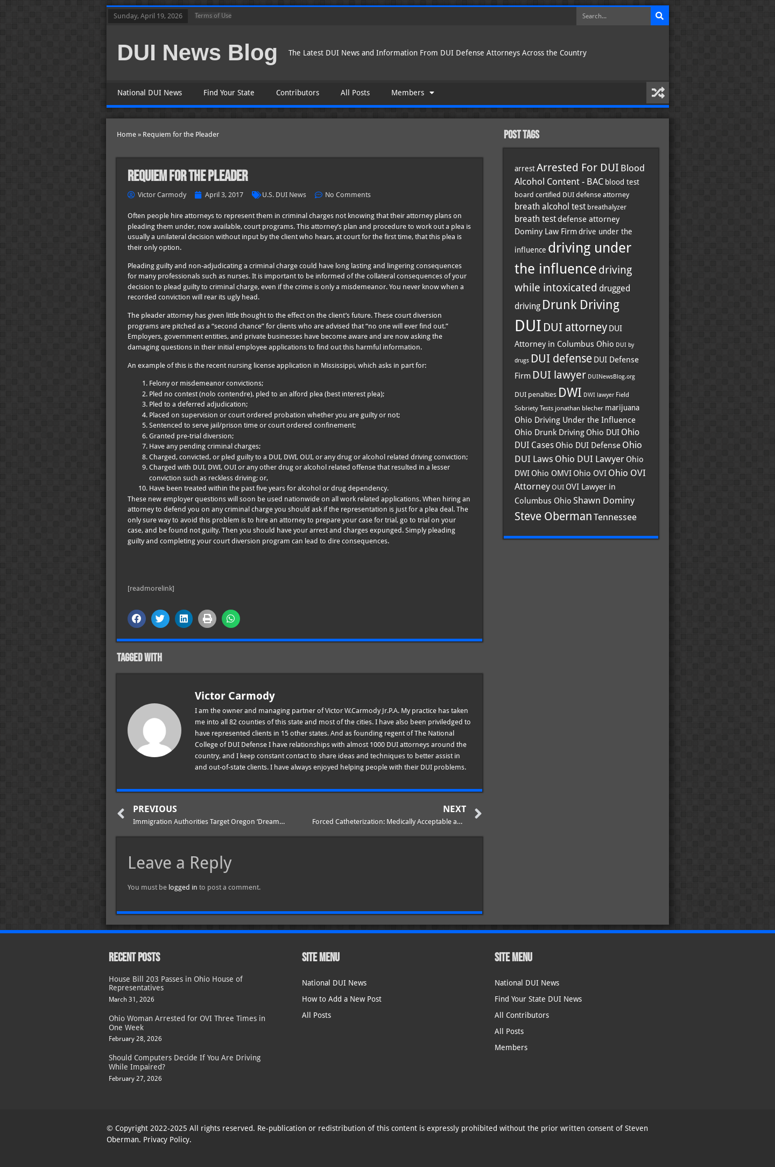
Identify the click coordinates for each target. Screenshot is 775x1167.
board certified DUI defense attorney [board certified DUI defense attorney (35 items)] (572, 194)
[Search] (660, 16)
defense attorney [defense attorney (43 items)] (588, 219)
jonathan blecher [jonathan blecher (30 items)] (579, 408)
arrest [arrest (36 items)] (525, 168)
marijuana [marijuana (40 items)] (622, 407)
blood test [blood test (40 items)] (622, 182)
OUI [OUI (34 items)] (558, 487)
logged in (183, 887)
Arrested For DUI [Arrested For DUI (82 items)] (578, 167)
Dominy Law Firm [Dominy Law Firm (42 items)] (546, 231)
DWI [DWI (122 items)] (570, 392)
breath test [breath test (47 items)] (535, 219)
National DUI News (149, 92)
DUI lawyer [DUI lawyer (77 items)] (559, 375)
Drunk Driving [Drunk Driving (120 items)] (580, 304)
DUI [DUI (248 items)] (528, 326)
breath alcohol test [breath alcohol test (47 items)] (550, 206)
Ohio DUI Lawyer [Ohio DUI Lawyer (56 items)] (589, 458)
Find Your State (229, 92)
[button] (137, 619)
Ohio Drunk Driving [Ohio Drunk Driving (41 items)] (549, 432)
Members (412, 92)
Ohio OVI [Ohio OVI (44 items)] (590, 473)
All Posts (355, 92)
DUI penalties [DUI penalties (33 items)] (535, 394)
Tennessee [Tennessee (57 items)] (615, 517)
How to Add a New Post (342, 999)
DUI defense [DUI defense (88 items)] (561, 358)
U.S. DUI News (284, 195)
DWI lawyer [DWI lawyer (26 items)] (598, 395)
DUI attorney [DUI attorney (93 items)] (575, 327)
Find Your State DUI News (538, 999)
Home (126, 134)
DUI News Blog (197, 52)
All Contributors (522, 1015)
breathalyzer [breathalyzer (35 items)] (606, 206)
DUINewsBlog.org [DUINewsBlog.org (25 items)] (611, 376)
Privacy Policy (166, 1139)
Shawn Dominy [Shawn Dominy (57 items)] (604, 500)
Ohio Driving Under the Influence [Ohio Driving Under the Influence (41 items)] (575, 419)
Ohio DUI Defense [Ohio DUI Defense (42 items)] (588, 445)
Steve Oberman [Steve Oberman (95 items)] (553, 516)
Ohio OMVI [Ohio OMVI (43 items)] (551, 473)
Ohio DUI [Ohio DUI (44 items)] (602, 432)
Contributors (297, 92)
